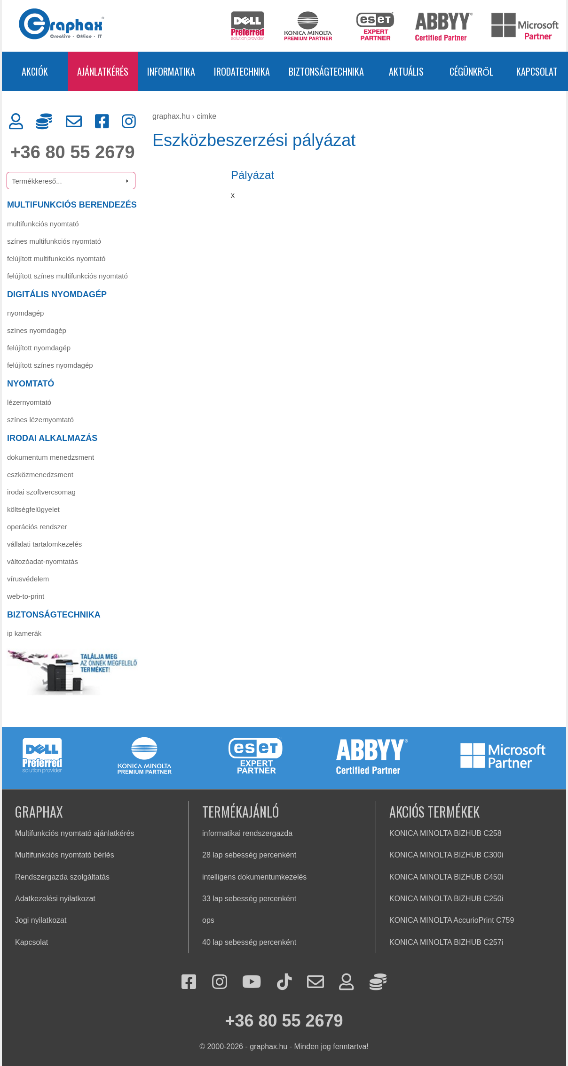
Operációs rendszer (37, 527)
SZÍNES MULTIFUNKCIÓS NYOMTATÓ (54, 241)
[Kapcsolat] (74, 122)
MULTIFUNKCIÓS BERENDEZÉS (72, 204)
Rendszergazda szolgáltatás (62, 877)
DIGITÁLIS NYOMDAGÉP (57, 294)
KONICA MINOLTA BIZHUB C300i (446, 855)
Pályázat (252, 175)
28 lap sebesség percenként (249, 855)
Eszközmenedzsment (40, 475)
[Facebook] (102, 122)
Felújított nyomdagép (39, 348)
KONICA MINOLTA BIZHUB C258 (445, 833)
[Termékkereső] (71, 180)
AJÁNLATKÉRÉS (102, 71)
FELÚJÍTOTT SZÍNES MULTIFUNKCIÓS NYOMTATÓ (67, 276)
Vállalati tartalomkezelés (44, 544)
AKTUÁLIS (406, 71)
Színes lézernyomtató (40, 420)
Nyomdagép (25, 313)
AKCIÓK (35, 71)
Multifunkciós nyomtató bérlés (64, 855)
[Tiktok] (284, 982)
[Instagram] (129, 122)
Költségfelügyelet (33, 509)
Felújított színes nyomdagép (50, 365)
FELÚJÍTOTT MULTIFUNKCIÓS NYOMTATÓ (56, 259)
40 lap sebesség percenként (249, 942)
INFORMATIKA (171, 71)
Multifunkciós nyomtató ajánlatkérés (74, 833)
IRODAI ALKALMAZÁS (52, 438)
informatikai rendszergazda (247, 833)
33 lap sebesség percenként (249, 899)
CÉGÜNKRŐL (472, 71)
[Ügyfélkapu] (16, 122)
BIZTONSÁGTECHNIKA (326, 71)
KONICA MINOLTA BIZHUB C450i (446, 877)
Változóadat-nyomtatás (42, 561)
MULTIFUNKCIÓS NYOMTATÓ (43, 224)
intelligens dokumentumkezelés (254, 877)
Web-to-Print (25, 596)
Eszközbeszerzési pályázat (253, 140)
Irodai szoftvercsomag (41, 492)
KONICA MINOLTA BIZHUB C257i (446, 942)
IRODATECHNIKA (242, 71)
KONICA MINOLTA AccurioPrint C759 (451, 920)
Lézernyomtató (29, 402)
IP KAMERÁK (24, 633)
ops (208, 920)
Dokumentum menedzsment (50, 457)
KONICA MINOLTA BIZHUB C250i (446, 899)
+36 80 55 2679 (72, 152)
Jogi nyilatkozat (40, 920)
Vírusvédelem (28, 579)
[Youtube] (252, 982)
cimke (206, 116)
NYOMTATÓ (30, 383)
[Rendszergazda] (44, 122)
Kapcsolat (31, 942)
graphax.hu (171, 116)
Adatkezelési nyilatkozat (55, 899)
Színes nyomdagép (36, 330)
